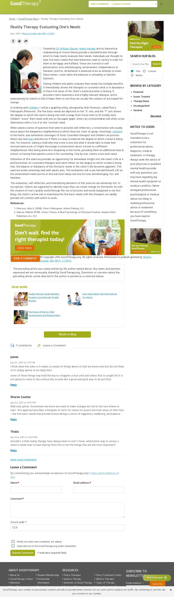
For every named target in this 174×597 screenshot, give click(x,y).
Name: (14, 482)
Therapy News (141, 101)
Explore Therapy (72, 578)
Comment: (17, 498)
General (137, 110)
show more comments (23, 459)
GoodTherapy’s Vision (21, 578)
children (33, 107)
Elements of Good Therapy (78, 582)
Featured (138, 91)
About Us (15, 575)
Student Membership (48, 575)
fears (31, 138)
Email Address (135, 583)
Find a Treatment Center (109, 575)
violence (117, 131)
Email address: (82, 482)
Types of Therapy (105, 582)
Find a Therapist (72, 575)
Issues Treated (141, 96)
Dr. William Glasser (67, 48)
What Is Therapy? (105, 578)
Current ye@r (18, 522)
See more (155, 116)
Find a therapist (25, 258)
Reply (13, 384)
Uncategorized (141, 105)
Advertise (15, 582)
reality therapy (87, 48)
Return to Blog (67, 334)
